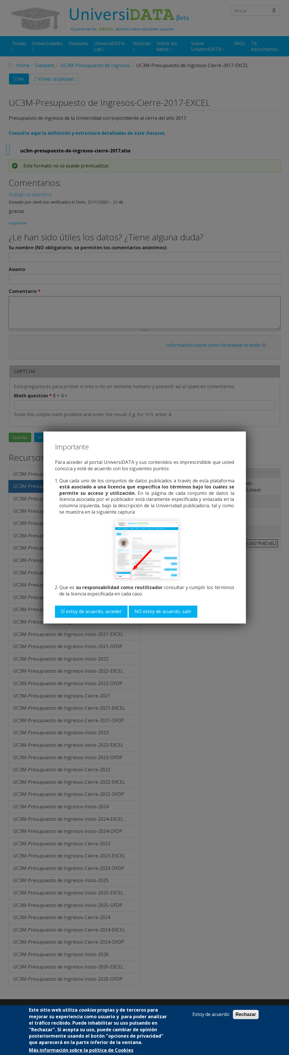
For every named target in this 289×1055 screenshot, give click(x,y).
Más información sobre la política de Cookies (81, 1050)
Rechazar (245, 1014)
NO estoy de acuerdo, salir (163, 611)
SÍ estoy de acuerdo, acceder (91, 611)
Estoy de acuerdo (210, 1014)
